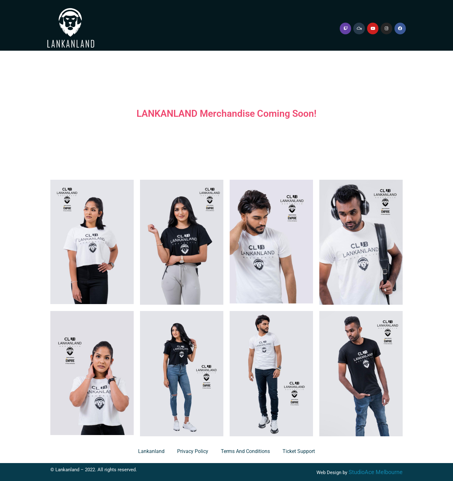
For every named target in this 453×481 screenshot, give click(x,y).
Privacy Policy (192, 451)
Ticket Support (298, 451)
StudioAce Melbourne (376, 472)
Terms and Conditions (245, 451)
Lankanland (151, 451)
